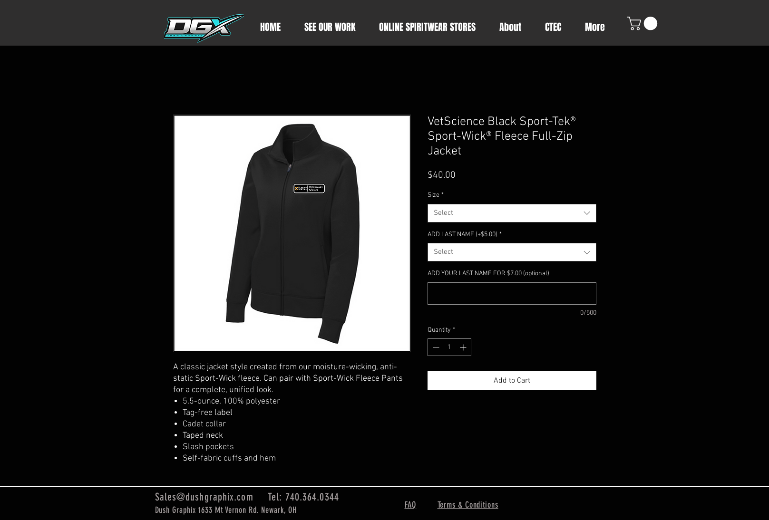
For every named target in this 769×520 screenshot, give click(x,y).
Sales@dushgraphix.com (204, 497)
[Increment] (464, 347)
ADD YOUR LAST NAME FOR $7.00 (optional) (488, 274)
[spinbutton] (449, 347)
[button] (644, 23)
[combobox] (512, 213)
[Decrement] (435, 347)
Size (436, 195)
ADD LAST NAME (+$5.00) (465, 235)
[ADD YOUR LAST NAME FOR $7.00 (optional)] (512, 293)
